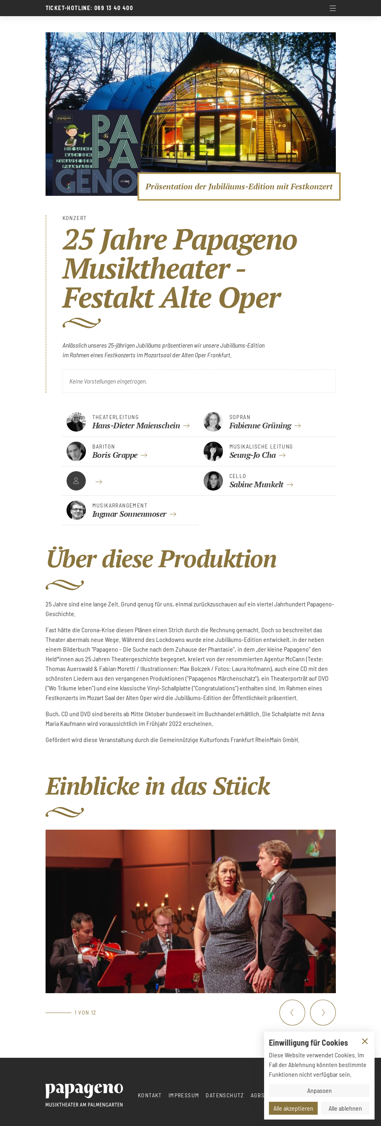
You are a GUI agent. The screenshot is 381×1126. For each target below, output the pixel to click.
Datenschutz (225, 1095)
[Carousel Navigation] (307, 1012)
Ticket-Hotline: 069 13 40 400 (89, 8)
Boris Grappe (114, 454)
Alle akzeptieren (293, 1108)
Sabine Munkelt (256, 484)
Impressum (184, 1095)
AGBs (258, 1095)
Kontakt (150, 1095)
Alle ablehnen (345, 1108)
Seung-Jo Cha (252, 454)
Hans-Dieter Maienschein (136, 425)
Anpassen (319, 1090)
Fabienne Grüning (260, 425)
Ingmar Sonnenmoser (129, 513)
